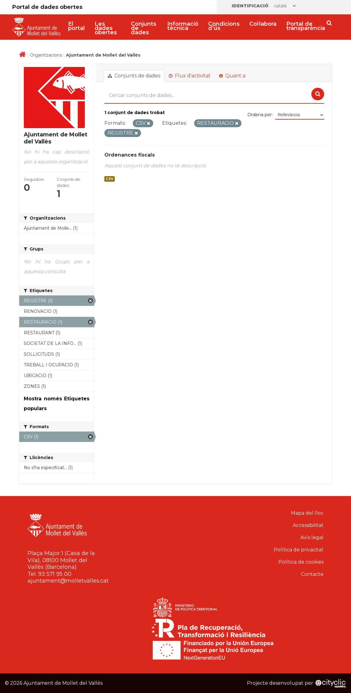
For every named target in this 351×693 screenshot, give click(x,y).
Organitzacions (46, 55)
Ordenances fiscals (129, 155)
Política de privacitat (299, 550)
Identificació (250, 6)
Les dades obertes (106, 28)
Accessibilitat (308, 525)
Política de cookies (301, 562)
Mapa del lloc (307, 513)
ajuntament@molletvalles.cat (68, 580)
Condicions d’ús (224, 25)
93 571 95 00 (54, 574)
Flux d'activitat (190, 76)
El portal (76, 25)
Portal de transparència (305, 25)
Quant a (232, 76)
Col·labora (263, 23)
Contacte (312, 574)
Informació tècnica (182, 25)
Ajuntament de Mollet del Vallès (103, 55)
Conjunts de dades (143, 28)
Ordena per (260, 114)
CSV (110, 179)
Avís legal (312, 537)
